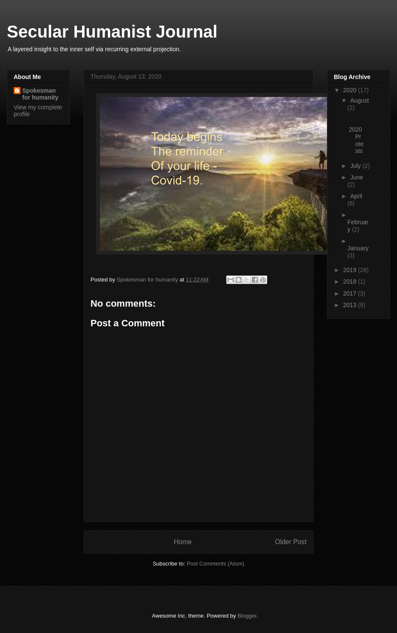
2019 (350, 270)
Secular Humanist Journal (112, 31)
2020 (350, 90)
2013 (350, 305)
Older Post (291, 541)
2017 (350, 293)
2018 (350, 281)
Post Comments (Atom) (215, 563)
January (358, 248)
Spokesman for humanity (40, 94)
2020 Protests (356, 140)
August (359, 100)
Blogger (246, 615)
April (356, 196)
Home (183, 541)
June (356, 177)
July (356, 165)
